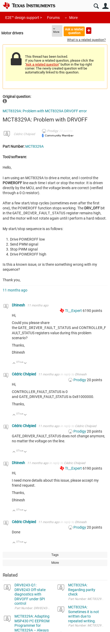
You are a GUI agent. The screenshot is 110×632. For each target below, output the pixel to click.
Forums (53, 17)
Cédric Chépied (24, 134)
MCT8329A (34, 146)
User (105, 6)
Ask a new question (88, 30)
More (73, 17)
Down (25, 363)
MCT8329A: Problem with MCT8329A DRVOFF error (45, 111)
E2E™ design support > (23, 17)
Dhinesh (19, 305)
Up (14, 363)
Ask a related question (74, 31)
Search (96, 6)
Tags (55, 554)
